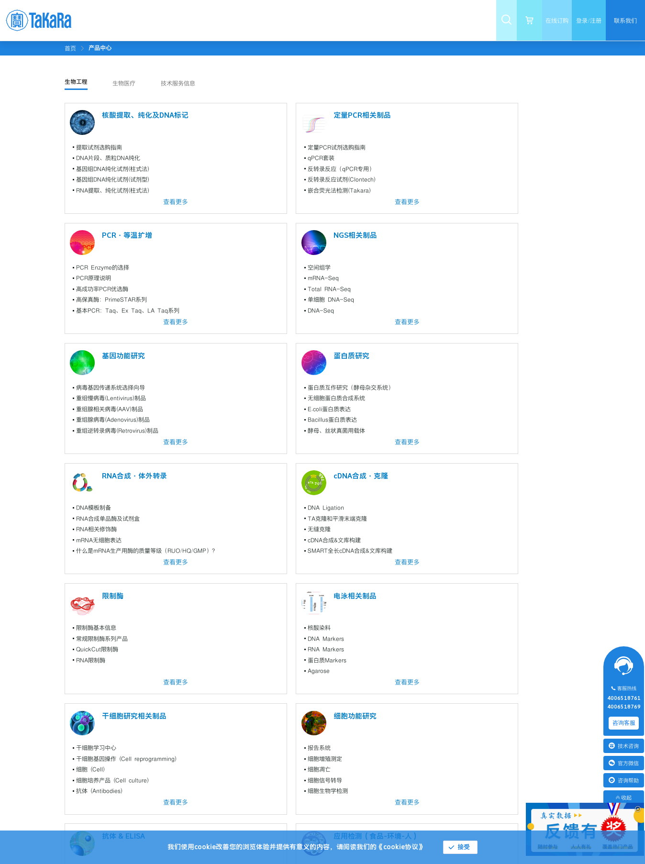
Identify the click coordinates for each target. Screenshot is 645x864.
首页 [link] (70, 48)
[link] (100, 48)
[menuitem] (150, 20)
